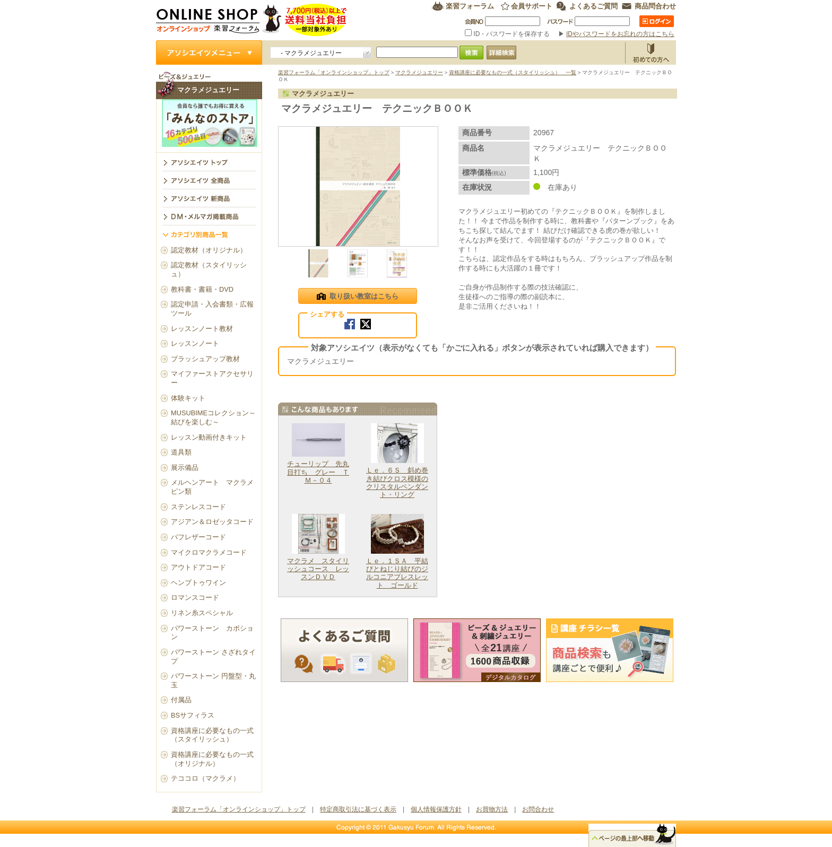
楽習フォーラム (470, 6)
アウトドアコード (198, 567)
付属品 (181, 700)
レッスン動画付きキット (209, 437)
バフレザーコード (198, 537)
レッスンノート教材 (202, 329)
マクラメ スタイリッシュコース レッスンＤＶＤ (318, 569)
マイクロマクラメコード (209, 552)
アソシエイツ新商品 (209, 198)
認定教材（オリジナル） (209, 250)
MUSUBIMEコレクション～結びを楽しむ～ (213, 417)
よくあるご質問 (593, 6)
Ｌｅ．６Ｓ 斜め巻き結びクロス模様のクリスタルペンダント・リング (397, 482)
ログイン (656, 21)
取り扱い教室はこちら (357, 297)
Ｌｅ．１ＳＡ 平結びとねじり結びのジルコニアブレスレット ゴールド (397, 573)
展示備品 (184, 467)
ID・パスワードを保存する (508, 34)
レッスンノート (195, 343)
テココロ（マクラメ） (205, 778)
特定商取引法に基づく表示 (358, 809)
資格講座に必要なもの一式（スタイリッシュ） (212, 735)
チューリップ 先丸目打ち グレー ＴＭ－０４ (318, 472)
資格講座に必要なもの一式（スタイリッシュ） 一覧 (512, 72)
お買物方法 (650, 52)
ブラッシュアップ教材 (205, 359)
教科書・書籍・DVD (202, 289)
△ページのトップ (632, 835)
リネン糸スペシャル (202, 613)
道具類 (181, 452)
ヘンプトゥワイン (198, 583)
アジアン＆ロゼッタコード (212, 522)
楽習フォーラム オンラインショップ (252, 20)
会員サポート (531, 6)
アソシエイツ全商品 (209, 180)
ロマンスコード (195, 597)
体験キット (188, 398)
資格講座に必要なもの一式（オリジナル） (212, 758)
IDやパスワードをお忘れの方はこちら (620, 34)
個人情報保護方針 (436, 809)
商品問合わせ (655, 6)
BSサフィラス (192, 715)
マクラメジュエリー (419, 72)
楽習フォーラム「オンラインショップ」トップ (333, 72)
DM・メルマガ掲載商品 (209, 216)
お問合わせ (538, 809)
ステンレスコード (198, 507)
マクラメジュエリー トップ (209, 162)
